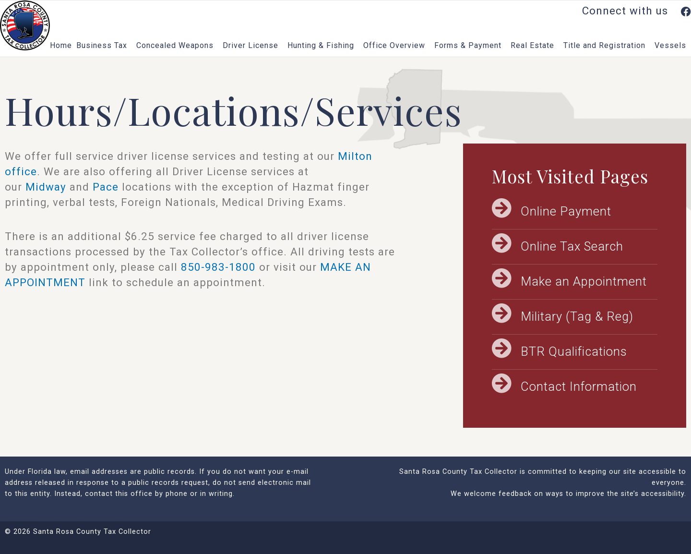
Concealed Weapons (177, 45)
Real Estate (535, 45)
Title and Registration (606, 45)
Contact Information (579, 386)
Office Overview (396, 45)
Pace (106, 187)
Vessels (673, 45)
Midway (45, 187)
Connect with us (636, 10)
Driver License (253, 45)
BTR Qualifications (574, 351)
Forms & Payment (470, 45)
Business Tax (104, 45)
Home (61, 45)
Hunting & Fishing (323, 45)
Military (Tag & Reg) (577, 316)
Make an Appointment (584, 281)
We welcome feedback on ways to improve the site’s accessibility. (568, 494)
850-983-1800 (218, 267)
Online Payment (566, 211)
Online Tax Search (572, 246)
